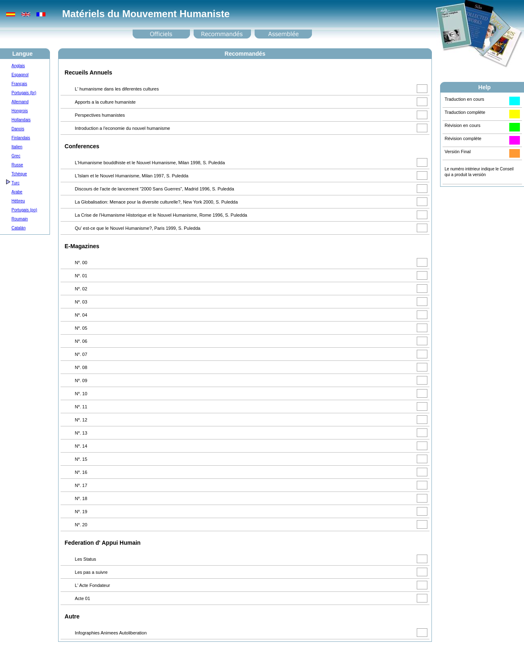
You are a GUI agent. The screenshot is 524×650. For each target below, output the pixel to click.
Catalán (18, 228)
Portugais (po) (24, 210)
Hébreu (18, 201)
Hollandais (21, 120)
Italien (17, 147)
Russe (17, 165)
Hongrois (19, 111)
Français (19, 84)
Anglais (18, 65)
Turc (15, 183)
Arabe (17, 192)
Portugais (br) (23, 93)
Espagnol (20, 74)
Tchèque (19, 174)
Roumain (19, 219)
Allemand (20, 102)
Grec (15, 156)
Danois (17, 129)
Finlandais (20, 138)
